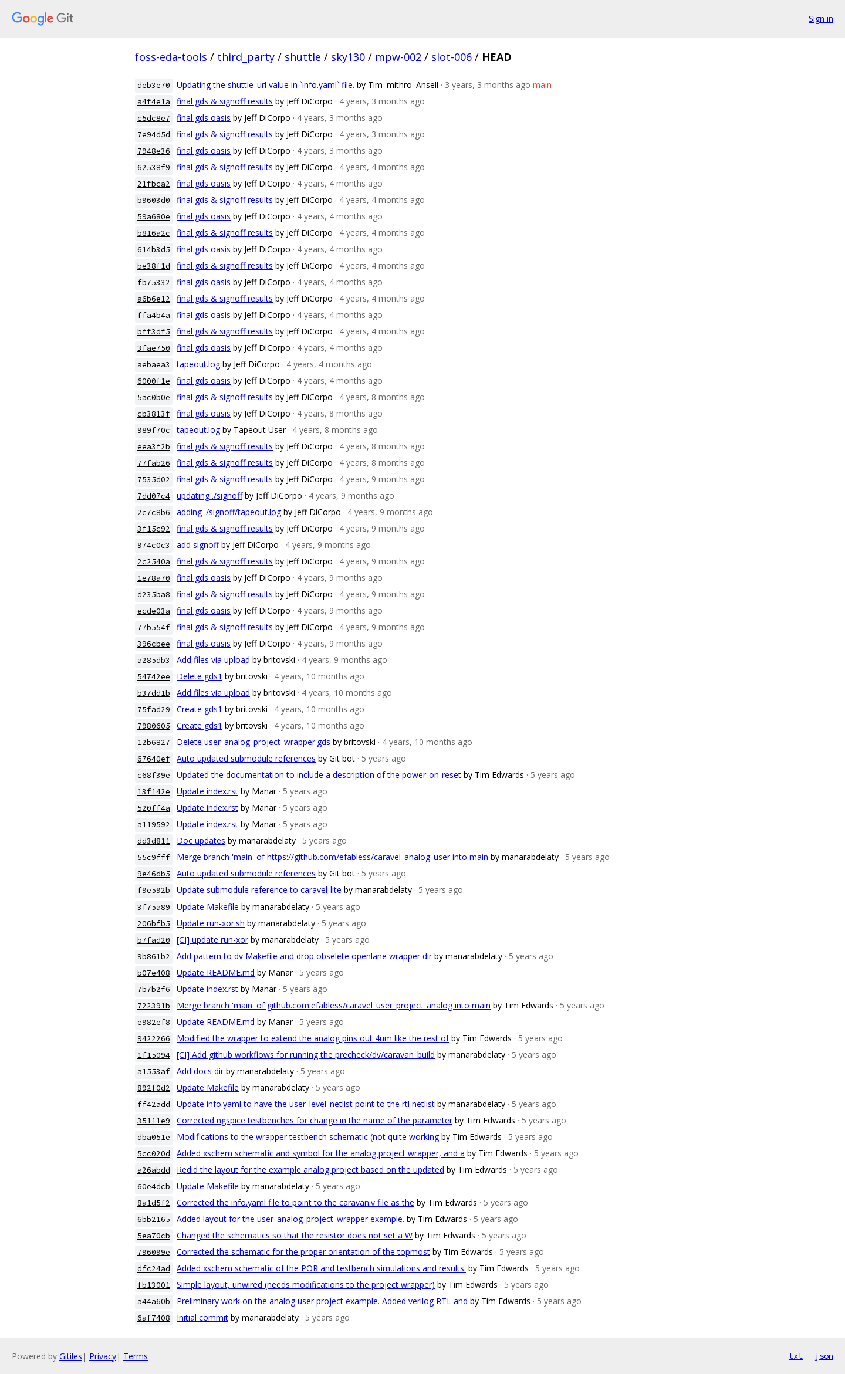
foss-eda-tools (171, 57)
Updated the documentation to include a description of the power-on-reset (319, 774)
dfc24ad (153, 1269)
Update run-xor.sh (211, 923)
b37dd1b (153, 693)
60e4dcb (153, 1187)
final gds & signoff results (225, 101)
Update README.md (216, 972)
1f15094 (153, 1055)
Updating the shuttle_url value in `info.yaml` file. (265, 84)
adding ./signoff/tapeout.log (229, 511)
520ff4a (153, 808)
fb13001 (153, 1285)
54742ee (153, 677)
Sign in (821, 18)
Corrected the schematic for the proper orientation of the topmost (303, 1251)
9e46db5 (153, 874)
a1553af (153, 1072)
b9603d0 (153, 200)
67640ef (153, 759)
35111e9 (153, 1121)
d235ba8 (153, 595)
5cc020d (153, 1154)
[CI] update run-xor (212, 939)
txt (796, 1356)
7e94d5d (153, 135)
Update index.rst (207, 791)
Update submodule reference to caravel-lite (259, 889)
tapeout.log (198, 364)
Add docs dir (200, 1071)
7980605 (153, 726)
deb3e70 (153, 85)
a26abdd (153, 1170)
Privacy (102, 1356)
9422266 (153, 1039)
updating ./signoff (209, 495)
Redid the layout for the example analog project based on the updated (310, 1169)
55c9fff (153, 857)
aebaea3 (153, 365)
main (542, 84)
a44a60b (153, 1302)
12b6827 (153, 742)
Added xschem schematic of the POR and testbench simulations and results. (321, 1268)
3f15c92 (153, 529)
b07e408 (153, 973)
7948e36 (153, 151)
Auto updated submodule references (246, 758)
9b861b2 (153, 957)
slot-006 (451, 57)
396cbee (153, 644)
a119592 (153, 825)
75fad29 (153, 710)
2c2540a (153, 562)
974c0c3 (153, 545)
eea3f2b (153, 447)
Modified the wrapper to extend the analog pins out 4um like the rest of (313, 1038)
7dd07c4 (153, 496)
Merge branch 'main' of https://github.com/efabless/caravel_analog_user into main (332, 856)
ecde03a (153, 611)
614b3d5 (153, 250)
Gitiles (70, 1356)
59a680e (153, 217)
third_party (246, 57)
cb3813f (153, 414)
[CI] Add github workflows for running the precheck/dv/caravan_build (306, 1054)
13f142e (153, 792)
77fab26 (153, 463)
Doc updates (201, 840)
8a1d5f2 (153, 1203)
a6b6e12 (153, 299)
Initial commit (202, 1317)
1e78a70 (153, 578)
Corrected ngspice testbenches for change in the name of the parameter (314, 1120)
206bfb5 (153, 924)
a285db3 (153, 660)
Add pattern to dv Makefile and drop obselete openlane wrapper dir (304, 956)
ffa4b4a (153, 315)
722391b (153, 1006)
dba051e (153, 1137)
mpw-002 (398, 57)
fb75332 (153, 282)
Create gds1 (199, 709)
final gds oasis (204, 117)
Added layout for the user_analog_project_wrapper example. (290, 1218)
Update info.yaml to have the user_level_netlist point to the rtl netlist (306, 1103)
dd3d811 (153, 841)
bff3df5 (153, 332)
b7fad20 (153, 940)
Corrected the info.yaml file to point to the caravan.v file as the (295, 1202)
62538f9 (153, 167)
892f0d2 (153, 1088)
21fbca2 (153, 184)
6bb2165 (153, 1219)
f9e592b (153, 890)
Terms (135, 1356)
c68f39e (153, 775)
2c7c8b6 (153, 512)
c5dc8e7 (153, 118)
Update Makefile (208, 906)
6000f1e (153, 381)
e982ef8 (153, 1022)
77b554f (153, 627)
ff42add (153, 1104)
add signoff (198, 544)
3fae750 (153, 348)
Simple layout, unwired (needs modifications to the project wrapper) (306, 1284)
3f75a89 (153, 907)
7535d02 (153, 480)
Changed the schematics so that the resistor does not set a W (295, 1235)
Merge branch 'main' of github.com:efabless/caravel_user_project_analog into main (334, 1005)
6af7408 (153, 1318)
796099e (153, 1252)
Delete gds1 (199, 676)
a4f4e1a (153, 102)
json (823, 1356)
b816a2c (153, 233)
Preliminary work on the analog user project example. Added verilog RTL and (322, 1301)
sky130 (348, 57)
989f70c (153, 430)
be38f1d (153, 266)
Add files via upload (213, 659)
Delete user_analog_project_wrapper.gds (253, 741)
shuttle (303, 57)
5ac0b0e (153, 397)
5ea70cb (153, 1236)
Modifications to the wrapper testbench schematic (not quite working (308, 1136)
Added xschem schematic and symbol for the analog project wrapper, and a (321, 1153)
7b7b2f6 (153, 989)
